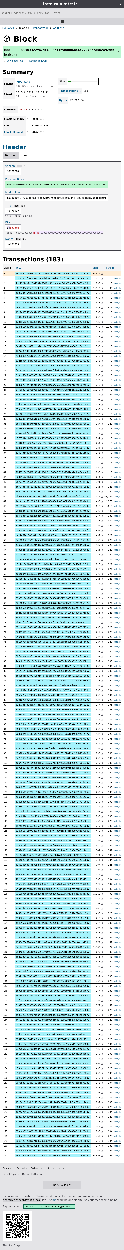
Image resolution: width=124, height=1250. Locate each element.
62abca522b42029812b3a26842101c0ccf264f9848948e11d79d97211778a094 (59, 1131)
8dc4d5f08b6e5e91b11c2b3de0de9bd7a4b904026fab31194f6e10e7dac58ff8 (59, 855)
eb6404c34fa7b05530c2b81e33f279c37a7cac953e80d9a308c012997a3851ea (59, 423)
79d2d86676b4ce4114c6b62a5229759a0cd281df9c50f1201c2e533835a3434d (59, 356)
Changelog (56, 1168)
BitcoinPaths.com (33, 1174)
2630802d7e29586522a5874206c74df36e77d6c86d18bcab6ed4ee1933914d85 (59, 995)
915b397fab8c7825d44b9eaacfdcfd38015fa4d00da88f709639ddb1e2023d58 (59, 1146)
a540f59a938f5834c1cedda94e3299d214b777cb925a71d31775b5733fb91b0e (59, 923)
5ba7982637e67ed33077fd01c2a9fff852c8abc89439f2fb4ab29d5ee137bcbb (59, 496)
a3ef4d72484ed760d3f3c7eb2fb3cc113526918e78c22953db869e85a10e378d (59, 680)
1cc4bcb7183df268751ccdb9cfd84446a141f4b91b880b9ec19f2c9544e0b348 (59, 414)
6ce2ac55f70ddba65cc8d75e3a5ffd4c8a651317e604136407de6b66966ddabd (59, 947)
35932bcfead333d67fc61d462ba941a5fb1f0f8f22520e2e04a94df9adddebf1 (59, 918)
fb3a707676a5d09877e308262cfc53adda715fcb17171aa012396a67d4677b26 (59, 302)
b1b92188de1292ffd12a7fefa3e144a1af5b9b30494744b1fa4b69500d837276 (59, 545)
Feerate (109, 268)
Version (10, 166)
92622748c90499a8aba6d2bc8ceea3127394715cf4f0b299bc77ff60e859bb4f (59, 1039)
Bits (26, 166)
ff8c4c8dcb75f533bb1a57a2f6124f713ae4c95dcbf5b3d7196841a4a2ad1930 (59, 1044)
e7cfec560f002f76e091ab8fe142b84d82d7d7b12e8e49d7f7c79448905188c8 (59, 564)
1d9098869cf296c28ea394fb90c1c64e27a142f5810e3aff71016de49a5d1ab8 (59, 1097)
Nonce (9, 239)
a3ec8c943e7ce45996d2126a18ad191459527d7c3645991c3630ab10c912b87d (59, 860)
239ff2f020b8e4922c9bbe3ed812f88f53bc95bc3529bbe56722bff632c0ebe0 (59, 976)
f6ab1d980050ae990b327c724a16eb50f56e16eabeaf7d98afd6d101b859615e (59, 588)
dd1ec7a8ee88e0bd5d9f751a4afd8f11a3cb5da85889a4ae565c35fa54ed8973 (59, 642)
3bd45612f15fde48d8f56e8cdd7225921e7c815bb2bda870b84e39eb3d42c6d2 (59, 632)
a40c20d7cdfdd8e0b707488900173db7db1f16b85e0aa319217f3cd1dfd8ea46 (59, 666)
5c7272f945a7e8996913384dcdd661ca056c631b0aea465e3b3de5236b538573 (59, 651)
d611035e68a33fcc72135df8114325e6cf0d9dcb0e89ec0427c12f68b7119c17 (59, 583)
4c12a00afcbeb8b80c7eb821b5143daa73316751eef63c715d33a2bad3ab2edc (59, 782)
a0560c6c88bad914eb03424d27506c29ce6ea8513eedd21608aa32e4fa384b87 (59, 341)
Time (8, 205)
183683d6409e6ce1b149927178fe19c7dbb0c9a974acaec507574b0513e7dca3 (59, 448)
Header (14, 147)
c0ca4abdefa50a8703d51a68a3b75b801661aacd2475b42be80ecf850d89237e (59, 559)
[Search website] (62, 13)
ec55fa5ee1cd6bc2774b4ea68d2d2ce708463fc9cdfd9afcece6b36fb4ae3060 (59, 777)
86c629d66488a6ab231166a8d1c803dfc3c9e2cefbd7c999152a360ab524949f (59, 1078)
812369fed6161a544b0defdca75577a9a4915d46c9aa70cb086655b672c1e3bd (59, 462)
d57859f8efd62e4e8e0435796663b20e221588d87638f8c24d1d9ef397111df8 (59, 438)
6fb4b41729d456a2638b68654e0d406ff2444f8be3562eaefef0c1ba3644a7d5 (59, 637)
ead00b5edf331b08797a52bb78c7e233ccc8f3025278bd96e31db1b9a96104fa (59, 903)
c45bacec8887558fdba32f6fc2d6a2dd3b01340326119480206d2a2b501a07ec (59, 1063)
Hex (25, 155)
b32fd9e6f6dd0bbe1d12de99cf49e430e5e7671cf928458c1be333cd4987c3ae (59, 360)
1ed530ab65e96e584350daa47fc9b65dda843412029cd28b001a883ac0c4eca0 (59, 612)
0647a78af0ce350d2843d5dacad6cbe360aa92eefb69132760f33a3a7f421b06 (59, 738)
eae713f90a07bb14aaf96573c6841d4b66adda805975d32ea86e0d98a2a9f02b (59, 467)
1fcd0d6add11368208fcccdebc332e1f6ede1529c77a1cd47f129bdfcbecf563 (59, 811)
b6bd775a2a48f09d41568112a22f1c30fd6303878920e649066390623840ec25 (59, 763)
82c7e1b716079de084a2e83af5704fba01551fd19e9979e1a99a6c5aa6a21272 (59, 831)
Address (58, 28)
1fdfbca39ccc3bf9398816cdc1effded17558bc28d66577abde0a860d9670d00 (59, 806)
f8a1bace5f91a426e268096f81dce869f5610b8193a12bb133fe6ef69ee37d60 (59, 753)
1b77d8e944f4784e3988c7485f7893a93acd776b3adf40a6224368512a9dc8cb (59, 351)
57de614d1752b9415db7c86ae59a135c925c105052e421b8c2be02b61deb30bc (59, 404)
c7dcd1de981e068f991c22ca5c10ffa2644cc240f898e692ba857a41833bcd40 (59, 1034)
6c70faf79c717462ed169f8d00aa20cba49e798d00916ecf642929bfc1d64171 (59, 486)
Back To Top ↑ (62, 1185)
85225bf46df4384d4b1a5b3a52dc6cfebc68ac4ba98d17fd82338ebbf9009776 (59, 835)
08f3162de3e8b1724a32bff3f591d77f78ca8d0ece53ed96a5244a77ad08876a (59, 506)
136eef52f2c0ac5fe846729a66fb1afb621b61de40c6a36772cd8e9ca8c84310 (59, 579)
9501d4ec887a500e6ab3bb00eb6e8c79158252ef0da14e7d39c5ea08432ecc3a (59, 511)
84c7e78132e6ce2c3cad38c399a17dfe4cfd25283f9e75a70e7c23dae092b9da (59, 1058)
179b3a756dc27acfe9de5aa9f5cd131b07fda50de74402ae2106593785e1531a (59, 748)
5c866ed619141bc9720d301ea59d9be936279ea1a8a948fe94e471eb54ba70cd (59, 734)
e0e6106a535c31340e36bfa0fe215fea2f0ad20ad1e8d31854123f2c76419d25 (59, 288)
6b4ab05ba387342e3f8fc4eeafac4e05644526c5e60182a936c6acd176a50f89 (59, 675)
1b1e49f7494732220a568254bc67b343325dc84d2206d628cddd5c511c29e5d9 (59, 1053)
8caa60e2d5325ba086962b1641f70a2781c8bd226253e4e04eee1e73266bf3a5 (59, 840)
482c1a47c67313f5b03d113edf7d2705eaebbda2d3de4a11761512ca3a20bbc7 (59, 879)
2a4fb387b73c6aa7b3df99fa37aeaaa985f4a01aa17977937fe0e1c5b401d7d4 (59, 443)
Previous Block (14, 179)
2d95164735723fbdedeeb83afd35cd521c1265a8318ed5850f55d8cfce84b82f (59, 986)
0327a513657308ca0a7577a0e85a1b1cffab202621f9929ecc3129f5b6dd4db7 (59, 1049)
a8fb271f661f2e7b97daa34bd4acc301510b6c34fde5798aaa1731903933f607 (59, 1112)
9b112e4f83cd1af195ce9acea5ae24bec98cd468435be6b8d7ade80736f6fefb (59, 869)
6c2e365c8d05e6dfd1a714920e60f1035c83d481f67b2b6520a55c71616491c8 (59, 758)
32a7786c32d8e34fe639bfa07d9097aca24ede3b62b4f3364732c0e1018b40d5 (59, 705)
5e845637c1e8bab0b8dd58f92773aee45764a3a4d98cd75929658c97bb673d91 (59, 307)
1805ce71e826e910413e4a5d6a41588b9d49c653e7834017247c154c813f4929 (59, 874)
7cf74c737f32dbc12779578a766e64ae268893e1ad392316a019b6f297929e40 (59, 297)
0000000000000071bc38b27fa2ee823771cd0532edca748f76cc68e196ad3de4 (56, 184)
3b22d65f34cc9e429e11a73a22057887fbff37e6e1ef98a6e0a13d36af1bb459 (59, 932)
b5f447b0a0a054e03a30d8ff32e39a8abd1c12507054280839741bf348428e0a (59, 1000)
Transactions (68, 90)
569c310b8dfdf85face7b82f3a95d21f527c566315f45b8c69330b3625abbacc (59, 729)
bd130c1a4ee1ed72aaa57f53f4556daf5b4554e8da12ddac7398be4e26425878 (59, 1024)
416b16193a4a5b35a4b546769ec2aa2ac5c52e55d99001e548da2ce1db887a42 (59, 864)
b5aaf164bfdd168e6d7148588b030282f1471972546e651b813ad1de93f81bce (59, 593)
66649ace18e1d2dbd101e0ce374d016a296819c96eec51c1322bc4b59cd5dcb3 (59, 516)
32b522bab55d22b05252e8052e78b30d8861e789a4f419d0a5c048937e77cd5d (59, 1010)
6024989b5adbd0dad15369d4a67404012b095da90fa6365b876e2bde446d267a (59, 1150)
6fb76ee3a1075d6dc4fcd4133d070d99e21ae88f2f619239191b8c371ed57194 (59, 1126)
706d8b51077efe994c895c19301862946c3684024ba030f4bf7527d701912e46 (59, 709)
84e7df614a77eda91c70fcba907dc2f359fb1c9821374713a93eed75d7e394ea (59, 617)
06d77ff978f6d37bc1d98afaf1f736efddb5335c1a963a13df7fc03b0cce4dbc (59, 898)
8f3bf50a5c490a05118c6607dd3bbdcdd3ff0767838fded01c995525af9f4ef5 (59, 375)
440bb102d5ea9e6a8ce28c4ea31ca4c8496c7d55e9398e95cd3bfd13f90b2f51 (59, 661)
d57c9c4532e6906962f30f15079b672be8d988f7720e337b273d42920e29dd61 (59, 826)
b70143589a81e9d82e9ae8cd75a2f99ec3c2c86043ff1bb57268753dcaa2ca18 (59, 317)
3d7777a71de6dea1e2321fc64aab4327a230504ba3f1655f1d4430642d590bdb (59, 482)
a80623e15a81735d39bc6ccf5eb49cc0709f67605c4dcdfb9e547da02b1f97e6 (59, 293)
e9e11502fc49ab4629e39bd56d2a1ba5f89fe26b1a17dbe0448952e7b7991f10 (59, 278)
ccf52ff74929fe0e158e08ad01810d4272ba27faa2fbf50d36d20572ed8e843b (59, 331)
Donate (22, 1168)
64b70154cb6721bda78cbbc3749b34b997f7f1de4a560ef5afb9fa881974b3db (59, 346)
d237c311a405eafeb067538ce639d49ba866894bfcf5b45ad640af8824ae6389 (59, 419)
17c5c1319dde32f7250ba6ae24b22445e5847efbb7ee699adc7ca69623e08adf (59, 1102)
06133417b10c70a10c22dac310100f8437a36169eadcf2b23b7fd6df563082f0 (59, 380)
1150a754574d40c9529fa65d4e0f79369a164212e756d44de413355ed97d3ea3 (59, 942)
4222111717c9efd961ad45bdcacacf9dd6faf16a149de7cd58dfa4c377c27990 (59, 365)
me (54, 1200)
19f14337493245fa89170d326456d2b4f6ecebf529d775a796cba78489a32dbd (59, 312)
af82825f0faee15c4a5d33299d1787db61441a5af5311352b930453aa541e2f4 (59, 549)
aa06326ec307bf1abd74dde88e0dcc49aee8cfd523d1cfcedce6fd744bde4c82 (59, 1015)
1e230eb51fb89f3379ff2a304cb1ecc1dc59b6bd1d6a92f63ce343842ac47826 (59, 273)
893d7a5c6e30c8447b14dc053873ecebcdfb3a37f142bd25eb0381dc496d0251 (59, 1155)
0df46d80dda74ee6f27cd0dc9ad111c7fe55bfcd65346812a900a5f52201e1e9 (59, 457)
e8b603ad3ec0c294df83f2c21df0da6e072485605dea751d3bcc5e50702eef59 (59, 797)
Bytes (63, 100)
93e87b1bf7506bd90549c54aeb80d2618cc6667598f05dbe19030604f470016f (59, 971)
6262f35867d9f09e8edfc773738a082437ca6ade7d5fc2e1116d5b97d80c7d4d (59, 453)
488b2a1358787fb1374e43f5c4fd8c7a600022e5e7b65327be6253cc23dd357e (59, 792)
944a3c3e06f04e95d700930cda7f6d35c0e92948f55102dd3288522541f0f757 (59, 1092)
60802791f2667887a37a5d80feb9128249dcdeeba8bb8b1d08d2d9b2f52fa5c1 (59, 1107)
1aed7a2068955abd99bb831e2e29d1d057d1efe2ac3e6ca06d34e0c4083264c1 (59, 1116)
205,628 (23, 82)
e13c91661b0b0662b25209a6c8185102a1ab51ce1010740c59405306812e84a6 (59, 1087)
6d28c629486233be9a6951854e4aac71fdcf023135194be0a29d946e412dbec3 (59, 428)
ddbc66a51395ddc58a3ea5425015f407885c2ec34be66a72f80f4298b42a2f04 (59, 937)
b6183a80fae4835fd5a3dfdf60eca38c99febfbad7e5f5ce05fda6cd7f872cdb (59, 966)
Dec (23, 206)
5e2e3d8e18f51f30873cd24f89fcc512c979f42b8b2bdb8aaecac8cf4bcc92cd (59, 957)
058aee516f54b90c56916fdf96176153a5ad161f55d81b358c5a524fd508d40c (59, 952)
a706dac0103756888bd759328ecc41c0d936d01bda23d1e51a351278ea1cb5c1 (59, 569)
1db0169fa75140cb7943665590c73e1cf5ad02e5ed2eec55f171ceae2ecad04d (59, 685)
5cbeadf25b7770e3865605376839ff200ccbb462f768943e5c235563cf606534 (59, 394)
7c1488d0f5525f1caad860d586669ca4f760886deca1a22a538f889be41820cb (59, 540)
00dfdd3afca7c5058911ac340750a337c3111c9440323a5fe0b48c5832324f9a (59, 714)
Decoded (10, 155)
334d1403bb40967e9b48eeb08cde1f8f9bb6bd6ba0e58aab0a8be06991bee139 (59, 821)
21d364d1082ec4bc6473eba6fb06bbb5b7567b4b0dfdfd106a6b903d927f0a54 (59, 1121)
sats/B (117, 278)
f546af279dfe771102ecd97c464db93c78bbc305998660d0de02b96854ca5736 (59, 1073)
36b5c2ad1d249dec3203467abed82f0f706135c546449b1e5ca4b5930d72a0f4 (59, 695)
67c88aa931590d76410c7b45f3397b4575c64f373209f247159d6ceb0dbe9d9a (59, 801)
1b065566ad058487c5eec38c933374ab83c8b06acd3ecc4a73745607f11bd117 (59, 608)
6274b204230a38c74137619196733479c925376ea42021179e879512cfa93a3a (59, 646)
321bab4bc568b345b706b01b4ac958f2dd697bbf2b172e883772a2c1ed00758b (59, 627)
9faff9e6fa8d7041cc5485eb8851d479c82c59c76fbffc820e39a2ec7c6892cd (59, 889)
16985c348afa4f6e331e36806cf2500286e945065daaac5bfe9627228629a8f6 (59, 768)
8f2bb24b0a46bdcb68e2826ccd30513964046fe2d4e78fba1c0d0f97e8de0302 (59, 1029)
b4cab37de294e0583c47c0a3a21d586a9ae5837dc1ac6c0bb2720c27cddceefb (59, 690)
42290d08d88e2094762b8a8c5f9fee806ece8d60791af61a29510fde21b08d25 (59, 399)
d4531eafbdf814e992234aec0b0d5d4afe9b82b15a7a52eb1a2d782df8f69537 (59, 1020)
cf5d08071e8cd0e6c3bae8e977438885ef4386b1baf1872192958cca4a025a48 (59, 390)
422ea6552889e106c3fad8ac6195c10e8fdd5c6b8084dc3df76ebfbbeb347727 (59, 772)
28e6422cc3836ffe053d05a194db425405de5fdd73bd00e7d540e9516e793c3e (59, 1141)
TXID (18, 268)
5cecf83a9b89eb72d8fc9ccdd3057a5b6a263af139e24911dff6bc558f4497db (59, 491)
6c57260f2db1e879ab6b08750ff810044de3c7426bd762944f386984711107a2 (59, 336)
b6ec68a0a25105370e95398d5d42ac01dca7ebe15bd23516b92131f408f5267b (59, 574)
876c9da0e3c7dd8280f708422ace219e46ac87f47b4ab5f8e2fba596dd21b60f (59, 724)
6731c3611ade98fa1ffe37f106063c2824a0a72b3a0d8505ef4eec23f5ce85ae (59, 850)
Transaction (40, 28)
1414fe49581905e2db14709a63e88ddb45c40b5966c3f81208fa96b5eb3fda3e (59, 501)
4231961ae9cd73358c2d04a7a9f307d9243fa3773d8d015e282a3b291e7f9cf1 (59, 322)
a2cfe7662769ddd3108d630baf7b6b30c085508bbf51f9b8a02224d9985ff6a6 (59, 700)
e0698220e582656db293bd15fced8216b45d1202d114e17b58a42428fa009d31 (59, 525)
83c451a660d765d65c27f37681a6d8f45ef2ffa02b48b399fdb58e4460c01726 (59, 327)
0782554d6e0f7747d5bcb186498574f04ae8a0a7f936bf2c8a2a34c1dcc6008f (59, 719)
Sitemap (38, 1168)
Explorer (8, 28)
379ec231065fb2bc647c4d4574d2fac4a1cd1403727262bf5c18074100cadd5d (59, 409)
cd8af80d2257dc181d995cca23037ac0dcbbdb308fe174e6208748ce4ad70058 (59, 743)
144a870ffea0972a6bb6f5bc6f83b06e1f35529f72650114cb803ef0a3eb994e (59, 787)
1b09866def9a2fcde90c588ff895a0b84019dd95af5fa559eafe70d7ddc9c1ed (59, 990)
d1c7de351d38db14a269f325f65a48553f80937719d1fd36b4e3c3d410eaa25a (59, 554)
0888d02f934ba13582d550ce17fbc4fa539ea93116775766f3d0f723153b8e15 (59, 530)
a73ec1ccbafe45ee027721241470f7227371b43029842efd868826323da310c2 (59, 1068)
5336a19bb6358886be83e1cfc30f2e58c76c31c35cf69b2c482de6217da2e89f (59, 845)
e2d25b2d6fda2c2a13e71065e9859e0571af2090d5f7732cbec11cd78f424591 (59, 477)
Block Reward (13, 132)
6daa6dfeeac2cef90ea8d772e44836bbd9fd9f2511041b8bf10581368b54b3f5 (59, 816)
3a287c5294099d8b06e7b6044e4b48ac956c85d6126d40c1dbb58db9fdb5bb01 (59, 520)
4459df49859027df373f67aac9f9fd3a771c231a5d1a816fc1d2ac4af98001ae (59, 913)
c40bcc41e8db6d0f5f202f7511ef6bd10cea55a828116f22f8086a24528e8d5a (59, 1136)
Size (95, 268)
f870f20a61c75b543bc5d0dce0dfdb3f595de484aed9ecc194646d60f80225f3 (59, 370)
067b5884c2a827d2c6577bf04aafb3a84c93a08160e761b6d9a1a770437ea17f (59, 1083)
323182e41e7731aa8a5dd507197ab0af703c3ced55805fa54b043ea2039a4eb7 (59, 961)
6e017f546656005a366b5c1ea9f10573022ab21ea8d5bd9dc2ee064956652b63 (59, 1005)
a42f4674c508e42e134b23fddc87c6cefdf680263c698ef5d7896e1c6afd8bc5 (59, 535)
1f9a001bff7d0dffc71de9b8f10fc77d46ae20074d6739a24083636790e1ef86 (59, 433)
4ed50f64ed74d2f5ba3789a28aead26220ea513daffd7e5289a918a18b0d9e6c (59, 385)
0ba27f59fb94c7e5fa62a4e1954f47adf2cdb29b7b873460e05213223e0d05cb (59, 622)
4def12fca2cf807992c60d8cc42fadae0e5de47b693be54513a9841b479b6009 (59, 283)
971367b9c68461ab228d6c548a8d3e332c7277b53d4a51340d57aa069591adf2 (59, 894)
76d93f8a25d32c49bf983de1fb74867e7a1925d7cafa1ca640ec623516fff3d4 (59, 472)
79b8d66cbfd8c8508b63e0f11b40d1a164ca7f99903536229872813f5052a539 (59, 884)
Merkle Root (13, 192)
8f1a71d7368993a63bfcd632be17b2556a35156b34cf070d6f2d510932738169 (59, 671)
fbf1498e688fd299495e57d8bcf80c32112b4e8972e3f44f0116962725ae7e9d (59, 656)
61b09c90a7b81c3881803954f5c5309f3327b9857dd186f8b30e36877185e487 (59, 598)
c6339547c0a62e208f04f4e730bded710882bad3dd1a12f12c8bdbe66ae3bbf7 (59, 927)
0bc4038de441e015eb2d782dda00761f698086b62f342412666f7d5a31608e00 (59, 603)
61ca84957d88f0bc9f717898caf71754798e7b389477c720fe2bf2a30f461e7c (59, 981)
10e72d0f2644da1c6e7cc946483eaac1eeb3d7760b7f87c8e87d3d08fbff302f (59, 908)
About (7, 1168)
